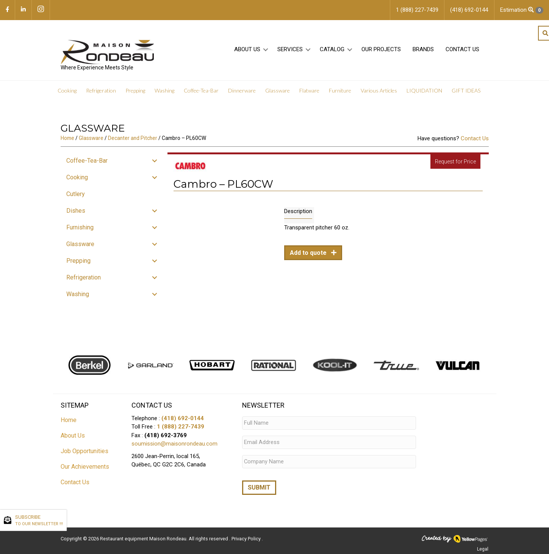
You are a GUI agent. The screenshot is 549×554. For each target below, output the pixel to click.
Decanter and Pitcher (132, 138)
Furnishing (80, 227)
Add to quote (309, 253)
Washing (164, 91)
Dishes (75, 211)
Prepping (135, 91)
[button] (265, 50)
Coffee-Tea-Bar (201, 91)
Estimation (521, 10)
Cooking (67, 91)
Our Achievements (85, 466)
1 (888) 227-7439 (180, 427)
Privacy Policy (246, 537)
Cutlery (75, 194)
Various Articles (379, 91)
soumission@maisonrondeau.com (174, 444)
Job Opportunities (84, 451)
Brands (423, 49)
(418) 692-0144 (182, 418)
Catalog (332, 49)
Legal (482, 547)
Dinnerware (242, 91)
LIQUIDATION (424, 91)
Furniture (340, 91)
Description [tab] (298, 211)
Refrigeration (101, 91)
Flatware (309, 91)
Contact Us (462, 49)
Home (67, 138)
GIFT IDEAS (466, 91)
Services (290, 49)
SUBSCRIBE (39, 520)
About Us (247, 49)
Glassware (277, 91)
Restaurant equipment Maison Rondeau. (144, 537)
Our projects (381, 49)
